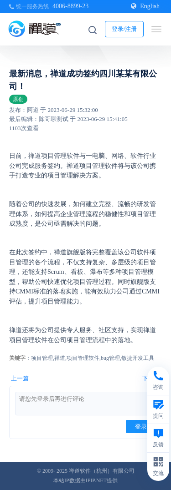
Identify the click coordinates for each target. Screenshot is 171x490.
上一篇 (20, 378)
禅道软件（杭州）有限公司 (102, 471)
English (145, 6)
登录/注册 (124, 28)
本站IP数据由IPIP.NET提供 (85, 480)
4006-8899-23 (70, 6)
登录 (141, 426)
